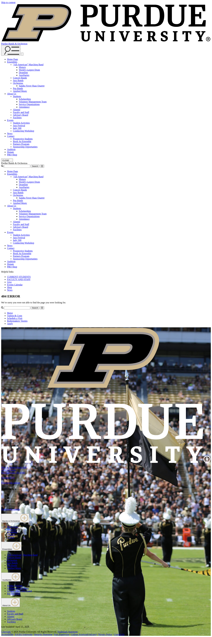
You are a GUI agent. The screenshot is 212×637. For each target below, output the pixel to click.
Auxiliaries (24, 75)
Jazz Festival (19, 125)
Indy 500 (17, 128)
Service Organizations (29, 104)
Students (17, 96)
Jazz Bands (18, 80)
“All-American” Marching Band (28, 64)
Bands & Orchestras (15, 518)
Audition (11, 149)
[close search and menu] (22, 54)
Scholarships (25, 99)
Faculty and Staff (21, 112)
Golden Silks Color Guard (19, 591)
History (22, 67)
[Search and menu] (10, 50)
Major (10, 313)
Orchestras (18, 83)
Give (9, 282)
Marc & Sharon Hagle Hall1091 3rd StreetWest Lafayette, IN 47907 (14, 470)
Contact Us (119, 634)
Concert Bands (20, 78)
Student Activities (21, 123)
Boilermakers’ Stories (17, 321)
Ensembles (12, 62)
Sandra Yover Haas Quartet (31, 86)
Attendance (24, 107)
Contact (10, 136)
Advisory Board (20, 115)
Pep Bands (18, 88)
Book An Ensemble (22, 141)
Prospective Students (23, 139)
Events (10, 120)
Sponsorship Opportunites (25, 146)
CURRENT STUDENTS (19, 277)
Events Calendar (15, 284)
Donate (10, 152)
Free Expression (61, 634)
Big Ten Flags (13, 593)
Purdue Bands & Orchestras (14, 43)
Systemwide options (10, 483)
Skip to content (8, 2)
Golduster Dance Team (18, 588)
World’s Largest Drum (29, 70)
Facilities (17, 117)
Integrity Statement (43, 634)
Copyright (6, 632)
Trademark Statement (67, 632)
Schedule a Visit (14, 318)
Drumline (23, 72)
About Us (11, 93)
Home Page (12, 59)
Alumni (16, 109)
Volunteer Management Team (33, 101)
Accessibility (7, 634)
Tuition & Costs (14, 315)
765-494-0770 (8, 477)
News (9, 133)
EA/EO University (24, 634)
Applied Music (20, 91)
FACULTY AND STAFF (18, 279)
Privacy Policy (105, 634)
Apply (10, 323)
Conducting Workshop (23, 131)
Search (35, 166)
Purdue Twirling (14, 585)
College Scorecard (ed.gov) (84, 634)
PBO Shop (12, 154)
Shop (9, 287)
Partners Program (21, 144)
